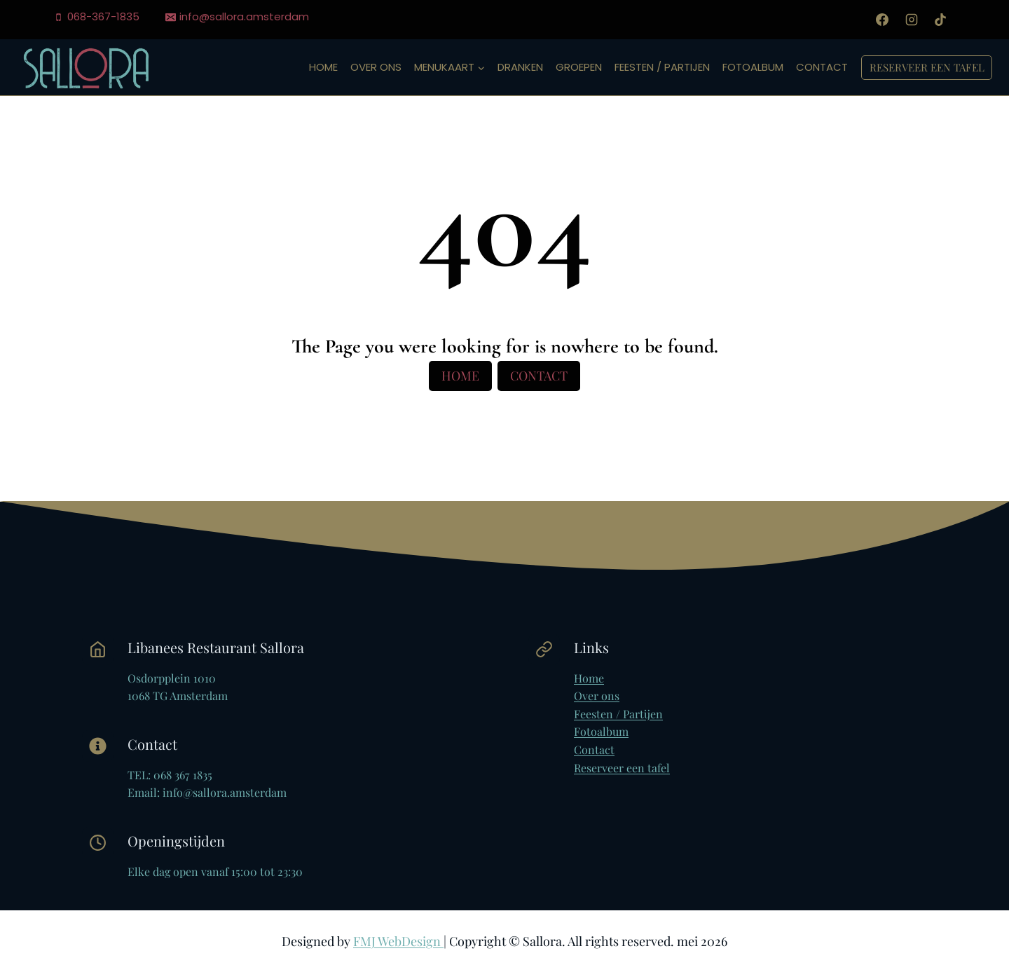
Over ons (375, 67)
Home (323, 67)
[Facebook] (882, 19)
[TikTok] (940, 19)
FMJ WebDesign (398, 941)
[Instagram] (911, 19)
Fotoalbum (752, 67)
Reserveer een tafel (927, 67)
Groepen (579, 67)
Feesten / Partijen (662, 67)
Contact (822, 67)
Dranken (520, 67)
